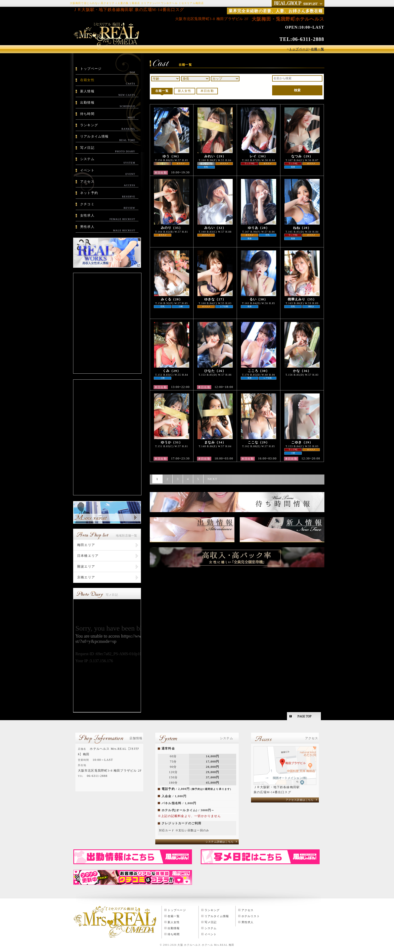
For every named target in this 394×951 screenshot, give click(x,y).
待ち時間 (107, 115)
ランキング (107, 127)
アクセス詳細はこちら (300, 799)
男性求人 (107, 228)
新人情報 (107, 93)
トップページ (107, 70)
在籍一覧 (162, 91)
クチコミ (107, 206)
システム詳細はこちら (220, 841)
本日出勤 (207, 91)
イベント (107, 172)
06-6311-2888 (308, 39)
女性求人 (107, 217)
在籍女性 (107, 82)
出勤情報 (107, 104)
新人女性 (184, 91)
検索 (297, 90)
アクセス (107, 183)
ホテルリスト (250, 916)
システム (107, 161)
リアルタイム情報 (107, 138)
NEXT (212, 479)
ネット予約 (107, 194)
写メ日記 (107, 149)
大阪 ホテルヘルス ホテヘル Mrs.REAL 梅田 (205, 944)
